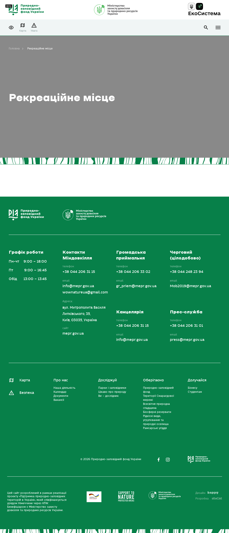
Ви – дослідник (108, 395)
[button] (11, 27)
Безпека (26, 393)
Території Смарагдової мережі (158, 397)
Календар (60, 391)
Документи (61, 395)
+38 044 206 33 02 (133, 272)
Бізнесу (192, 387)
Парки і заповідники (112, 387)
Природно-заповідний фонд (158, 389)
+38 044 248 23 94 (186, 272)
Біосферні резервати (157, 412)
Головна (14, 48)
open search (206, 27)
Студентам (195, 391)
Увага (34, 30)
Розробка (208, 498)
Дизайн (206, 493)
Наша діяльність (64, 387)
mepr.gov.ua (73, 333)
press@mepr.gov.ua (187, 340)
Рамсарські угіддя (155, 428)
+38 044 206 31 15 (78, 272)
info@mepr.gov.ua (78, 286)
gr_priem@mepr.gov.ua (136, 286)
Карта (22, 30)
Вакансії (59, 399)
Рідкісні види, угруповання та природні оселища (156, 420)
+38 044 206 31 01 (186, 326)
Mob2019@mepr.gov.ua (190, 286)
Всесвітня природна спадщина (156, 406)
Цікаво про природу (112, 391)
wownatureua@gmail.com (85, 292)
